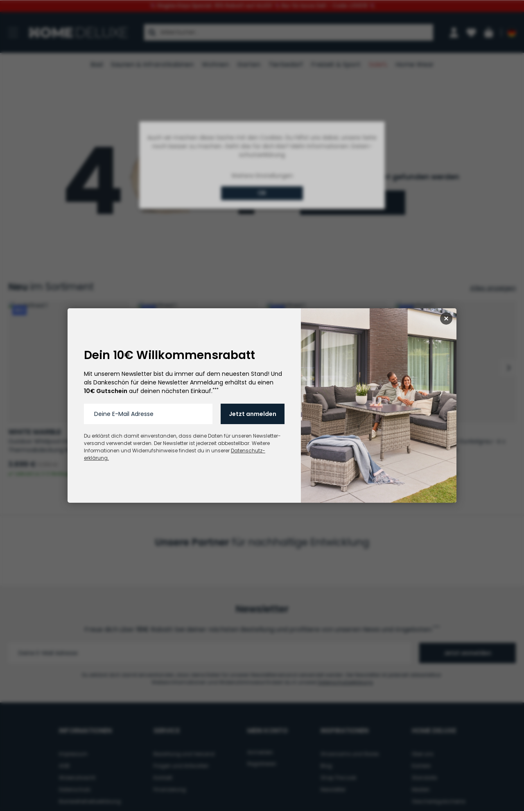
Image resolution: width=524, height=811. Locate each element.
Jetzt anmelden (252, 414)
